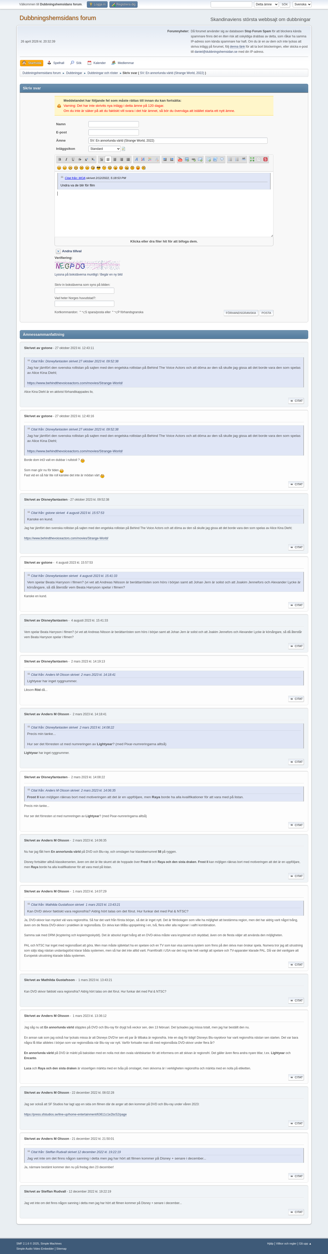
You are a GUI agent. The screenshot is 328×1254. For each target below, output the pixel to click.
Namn (61, 124)
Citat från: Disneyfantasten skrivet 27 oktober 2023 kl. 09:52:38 (74, 361)
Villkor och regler (286, 1243)
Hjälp (270, 1243)
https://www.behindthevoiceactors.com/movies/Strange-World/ (75, 383)
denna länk (237, 46)
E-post (61, 132)
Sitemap (61, 1248)
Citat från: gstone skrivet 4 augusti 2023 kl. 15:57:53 (67, 513)
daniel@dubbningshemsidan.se (215, 52)
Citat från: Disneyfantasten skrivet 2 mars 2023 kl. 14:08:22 (72, 728)
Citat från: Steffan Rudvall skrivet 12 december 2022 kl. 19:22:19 (76, 1152)
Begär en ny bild (111, 274)
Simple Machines (50, 1243)
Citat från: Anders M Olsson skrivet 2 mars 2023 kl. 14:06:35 (73, 791)
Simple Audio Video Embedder (35, 1248)
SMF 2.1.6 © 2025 (27, 1243)
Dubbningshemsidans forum (57, 17)
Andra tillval (71, 251)
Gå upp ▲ (305, 1243)
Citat (296, 400)
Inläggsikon (65, 149)
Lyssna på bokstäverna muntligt (76, 274)
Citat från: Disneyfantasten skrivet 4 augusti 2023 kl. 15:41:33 (74, 576)
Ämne (61, 140)
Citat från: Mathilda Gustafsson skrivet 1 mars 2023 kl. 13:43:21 (75, 905)
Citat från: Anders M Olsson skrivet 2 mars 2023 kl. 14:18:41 (73, 675)
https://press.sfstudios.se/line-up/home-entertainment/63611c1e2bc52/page (75, 1114)
